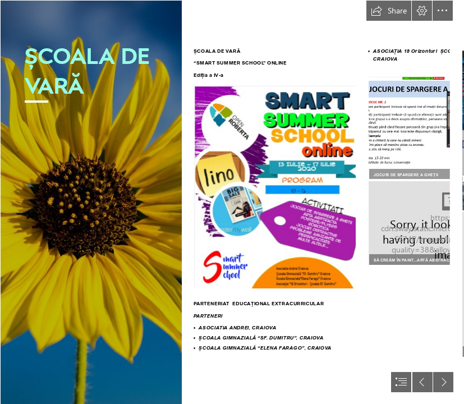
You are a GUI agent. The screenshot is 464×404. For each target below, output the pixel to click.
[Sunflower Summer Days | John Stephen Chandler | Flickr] (91, 202)
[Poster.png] (275, 187)
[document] (232, 202)
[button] (388, 11)
